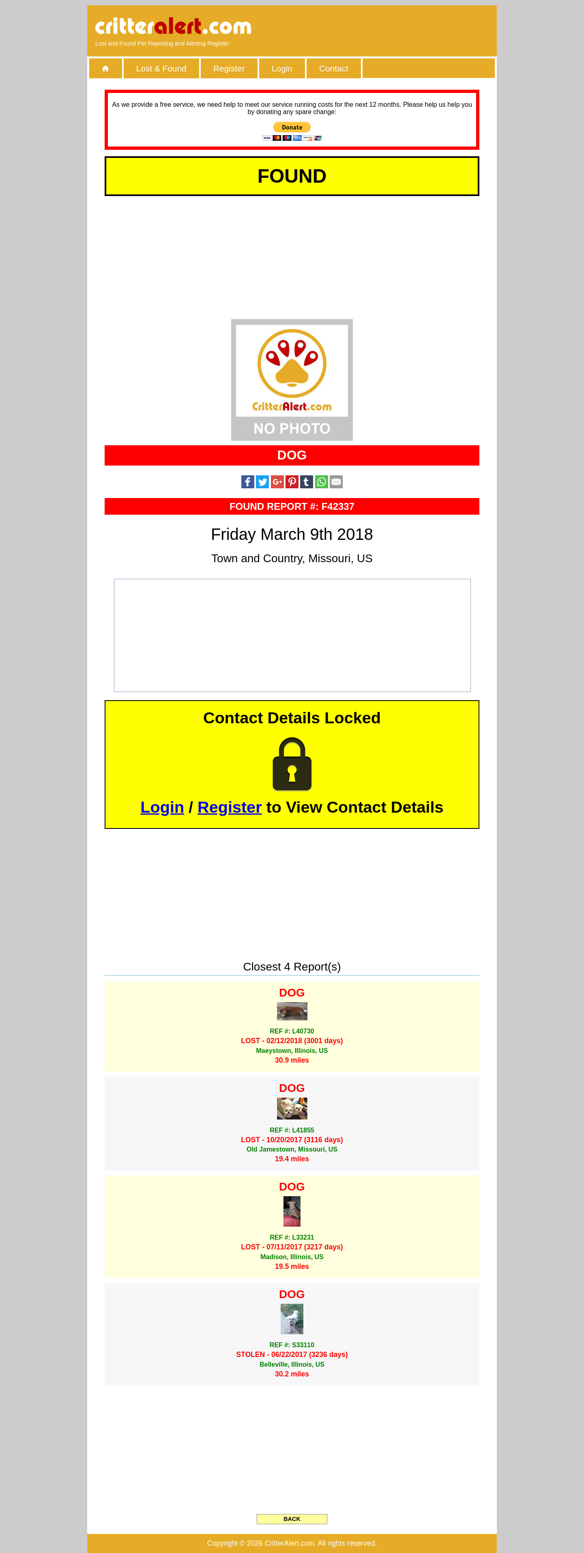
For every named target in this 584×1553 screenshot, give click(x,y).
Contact (333, 68)
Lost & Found (161, 68)
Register (229, 68)
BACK (292, 1519)
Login (282, 68)
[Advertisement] (395, 26)
